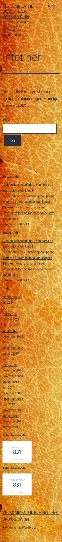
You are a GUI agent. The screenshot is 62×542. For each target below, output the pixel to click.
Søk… (6, 119)
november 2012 (12, 410)
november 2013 (12, 398)
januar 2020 (10, 331)
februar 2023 (11, 319)
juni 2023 (8, 308)
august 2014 (10, 381)
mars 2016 (9, 365)
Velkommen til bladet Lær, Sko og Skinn (17, 11)
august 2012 (10, 416)
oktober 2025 (11, 297)
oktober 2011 (11, 427)
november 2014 (12, 376)
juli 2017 (8, 359)
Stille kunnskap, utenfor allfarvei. (23, 207)
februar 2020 (11, 325)
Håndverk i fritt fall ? (15, 224)
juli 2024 (8, 302)
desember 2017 (12, 347)
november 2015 (12, 370)
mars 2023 (9, 314)
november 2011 (12, 421)
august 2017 (10, 353)
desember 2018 (12, 336)
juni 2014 (8, 387)
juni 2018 (8, 342)
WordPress (29, 527)
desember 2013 (12, 393)
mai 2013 (8, 404)
